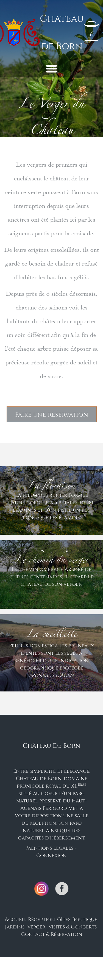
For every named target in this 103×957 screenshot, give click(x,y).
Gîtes (63, 919)
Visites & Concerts (72, 926)
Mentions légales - (51, 848)
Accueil (15, 919)
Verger (36, 926)
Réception (41, 919)
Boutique (84, 919)
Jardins (14, 926)
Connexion (51, 855)
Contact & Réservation (51, 934)
